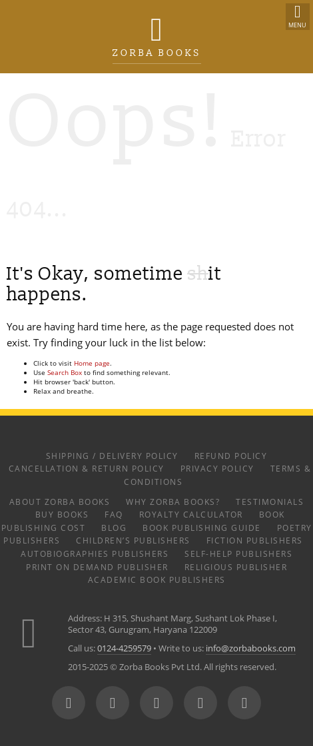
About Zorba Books (60, 501)
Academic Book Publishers (157, 579)
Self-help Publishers (238, 553)
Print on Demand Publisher (97, 566)
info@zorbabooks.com (251, 648)
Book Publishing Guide (202, 527)
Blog (114, 527)
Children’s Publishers (133, 540)
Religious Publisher (236, 566)
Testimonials (270, 501)
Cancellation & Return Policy (86, 468)
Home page (92, 363)
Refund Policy (231, 455)
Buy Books (62, 514)
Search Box (64, 372)
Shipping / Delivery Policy (112, 455)
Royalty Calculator (191, 514)
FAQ (114, 514)
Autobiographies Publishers (94, 553)
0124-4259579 (124, 648)
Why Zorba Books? (173, 501)
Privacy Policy (217, 468)
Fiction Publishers (254, 540)
